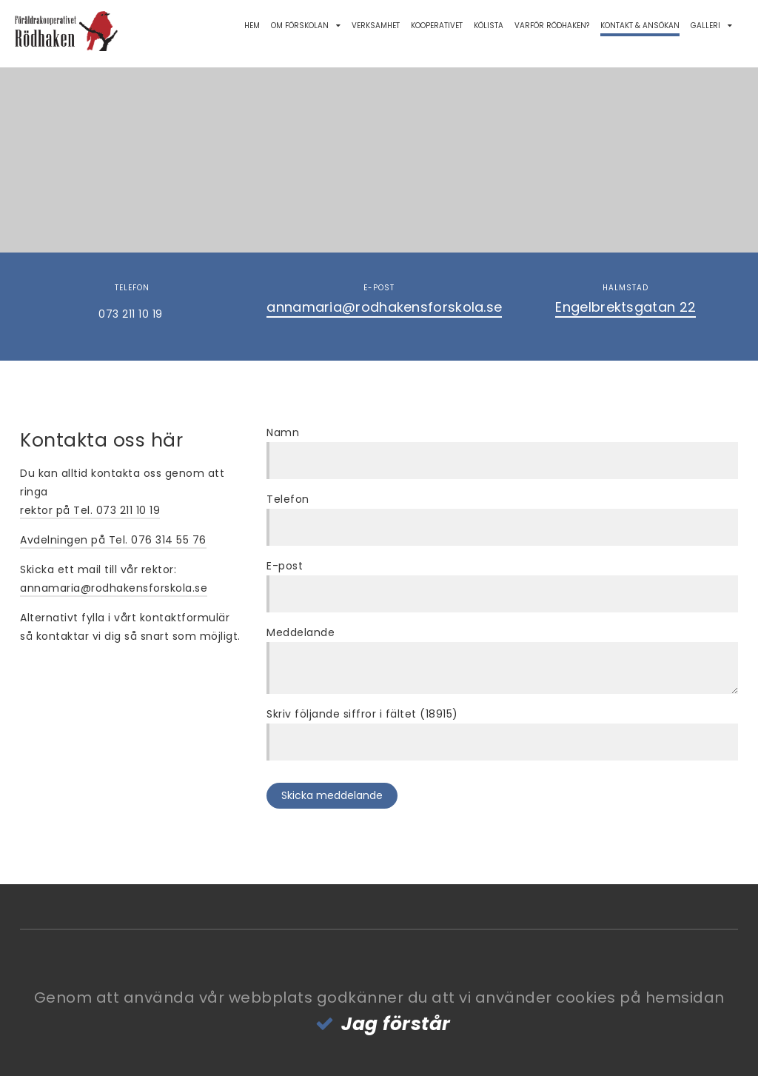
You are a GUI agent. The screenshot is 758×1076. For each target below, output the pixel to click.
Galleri (705, 25)
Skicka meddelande (332, 795)
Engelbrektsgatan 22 (625, 307)
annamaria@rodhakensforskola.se (384, 307)
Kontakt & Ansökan (640, 25)
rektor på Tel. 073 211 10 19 (90, 510)
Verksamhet (376, 25)
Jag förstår (396, 1024)
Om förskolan (300, 25)
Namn (282, 432)
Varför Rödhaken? (551, 25)
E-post (284, 565)
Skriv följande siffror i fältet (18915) (362, 713)
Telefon (287, 499)
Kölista (488, 25)
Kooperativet (437, 25)
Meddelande (300, 632)
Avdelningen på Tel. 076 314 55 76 (113, 539)
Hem (252, 25)
